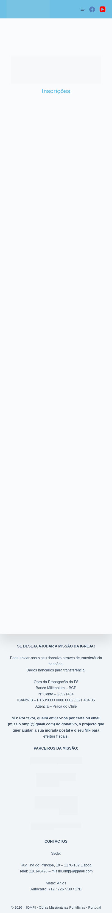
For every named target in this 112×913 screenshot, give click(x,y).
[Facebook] (92, 9)
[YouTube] (102, 9)
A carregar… (56, 364)
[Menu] (83, 9)
